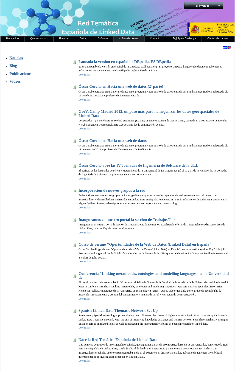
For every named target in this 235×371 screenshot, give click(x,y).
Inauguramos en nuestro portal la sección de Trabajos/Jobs (127, 219)
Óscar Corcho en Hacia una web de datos (112, 140)
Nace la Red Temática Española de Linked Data (117, 339)
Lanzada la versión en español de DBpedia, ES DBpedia (124, 61)
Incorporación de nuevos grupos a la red (111, 190)
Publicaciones (20, 73)
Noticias (16, 58)
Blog (13, 65)
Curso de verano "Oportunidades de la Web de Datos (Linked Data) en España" (144, 244)
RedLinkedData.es (48, 7)
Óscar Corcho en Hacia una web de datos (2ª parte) (120, 86)
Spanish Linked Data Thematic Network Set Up (118, 310)
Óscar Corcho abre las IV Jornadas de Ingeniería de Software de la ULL (138, 165)
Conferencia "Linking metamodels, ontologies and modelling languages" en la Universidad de (153, 275)
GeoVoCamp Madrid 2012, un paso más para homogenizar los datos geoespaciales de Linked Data (148, 113)
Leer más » (84, 74)
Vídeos (15, 81)
